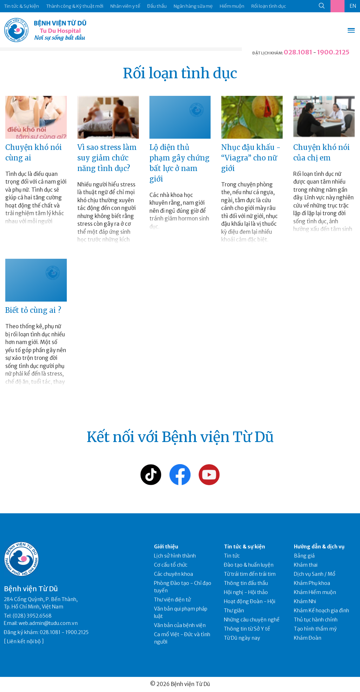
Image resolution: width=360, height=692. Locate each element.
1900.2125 (333, 52)
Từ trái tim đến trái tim (250, 574)
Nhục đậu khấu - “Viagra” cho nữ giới (251, 158)
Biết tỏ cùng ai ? (33, 310)
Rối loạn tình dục (268, 6)
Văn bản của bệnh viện (180, 625)
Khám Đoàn (307, 638)
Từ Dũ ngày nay (242, 638)
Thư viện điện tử (172, 600)
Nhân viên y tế (125, 6)
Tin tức (232, 556)
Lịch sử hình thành (175, 556)
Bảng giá (304, 556)
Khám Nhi (305, 601)
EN (353, 6)
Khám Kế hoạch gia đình (321, 610)
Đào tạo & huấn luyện (249, 565)
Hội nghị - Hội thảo (246, 592)
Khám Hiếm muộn (315, 592)
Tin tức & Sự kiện (21, 6)
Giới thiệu (166, 546)
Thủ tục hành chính (316, 620)
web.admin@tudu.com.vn (48, 623)
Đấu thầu (157, 6)
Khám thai (305, 565)
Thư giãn (234, 610)
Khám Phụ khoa (312, 583)
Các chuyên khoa (173, 574)
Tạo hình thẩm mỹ (315, 629)
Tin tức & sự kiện (244, 546)
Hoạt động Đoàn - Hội (249, 601)
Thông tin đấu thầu (246, 583)
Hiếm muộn (232, 6)
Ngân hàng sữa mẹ (193, 6)
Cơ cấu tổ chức (170, 565)
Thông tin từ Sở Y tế (247, 629)
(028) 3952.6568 (32, 616)
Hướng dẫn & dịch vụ (319, 546)
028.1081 (298, 52)
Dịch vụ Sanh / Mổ (314, 574)
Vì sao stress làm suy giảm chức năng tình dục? (107, 158)
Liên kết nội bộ (24, 641)
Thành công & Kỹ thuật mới (74, 6)
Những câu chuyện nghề (251, 620)
